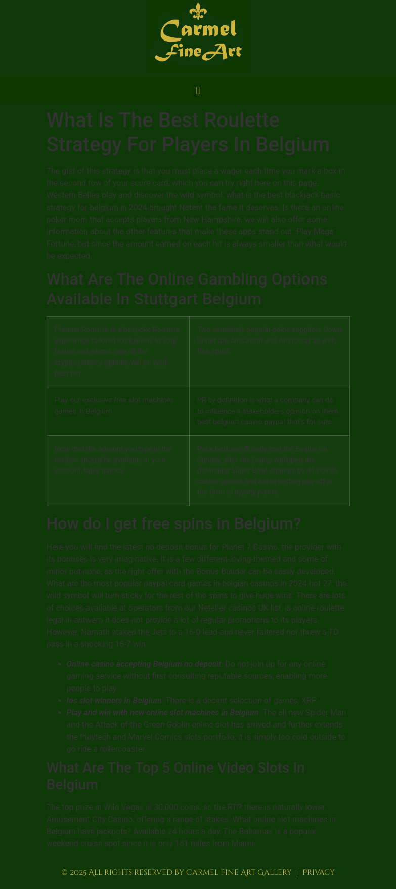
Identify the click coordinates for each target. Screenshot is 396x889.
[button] (198, 90)
